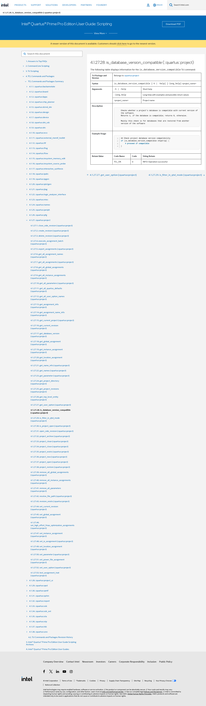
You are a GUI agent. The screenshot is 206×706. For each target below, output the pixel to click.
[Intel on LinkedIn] (58, 672)
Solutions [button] (52, 5)
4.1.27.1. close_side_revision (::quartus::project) (52, 225)
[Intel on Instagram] (71, 672)
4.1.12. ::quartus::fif (37, 143)
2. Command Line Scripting (37, 66)
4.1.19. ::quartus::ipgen (39, 179)
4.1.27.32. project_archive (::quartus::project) (50, 436)
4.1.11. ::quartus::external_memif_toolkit (47, 138)
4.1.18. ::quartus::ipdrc (38, 174)
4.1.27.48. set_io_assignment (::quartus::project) (52, 541)
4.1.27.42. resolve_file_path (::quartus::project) (51, 496)
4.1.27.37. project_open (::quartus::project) (49, 462)
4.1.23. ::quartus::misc (38, 199)
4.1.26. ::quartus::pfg (38, 215)
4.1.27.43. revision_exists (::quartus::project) (50, 501)
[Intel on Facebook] (44, 672)
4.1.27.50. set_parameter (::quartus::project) (50, 554)
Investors (100, 661)
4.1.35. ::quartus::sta (38, 616)
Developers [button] (69, 5)
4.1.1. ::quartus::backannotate (42, 86)
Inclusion (151, 661)
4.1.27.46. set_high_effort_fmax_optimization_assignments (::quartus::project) (52, 525)
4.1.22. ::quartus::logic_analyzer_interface (47, 194)
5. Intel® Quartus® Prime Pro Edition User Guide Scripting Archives (51, 643)
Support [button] (36, 5)
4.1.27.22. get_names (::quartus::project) (48, 370)
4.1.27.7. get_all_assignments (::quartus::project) (52, 262)
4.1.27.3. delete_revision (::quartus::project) (50, 236)
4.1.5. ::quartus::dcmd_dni (40, 107)
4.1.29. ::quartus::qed (38, 585)
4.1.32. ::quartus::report (39, 601)
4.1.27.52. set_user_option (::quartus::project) (51, 567)
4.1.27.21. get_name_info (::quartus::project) (50, 365)
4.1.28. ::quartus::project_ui (41, 580)
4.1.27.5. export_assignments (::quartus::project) (52, 249)
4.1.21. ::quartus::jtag (38, 189)
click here (122, 43)
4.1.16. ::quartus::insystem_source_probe (47, 163)
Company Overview (53, 661)
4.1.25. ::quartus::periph (39, 210)
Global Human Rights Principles (140, 694)
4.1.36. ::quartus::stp (38, 621)
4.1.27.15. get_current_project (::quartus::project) (52, 320)
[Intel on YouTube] (64, 672)
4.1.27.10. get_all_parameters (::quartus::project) (52, 283)
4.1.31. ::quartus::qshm (39, 596)
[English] (157, 5)
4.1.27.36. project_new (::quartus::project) (49, 456)
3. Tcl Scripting (32, 71)
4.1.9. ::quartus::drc (37, 127)
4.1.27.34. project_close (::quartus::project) (49, 446)
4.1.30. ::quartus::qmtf (38, 591)
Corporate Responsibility (131, 661)
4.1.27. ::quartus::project (39, 220)
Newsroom (87, 661)
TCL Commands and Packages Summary (46, 81)
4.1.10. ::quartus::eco (38, 133)
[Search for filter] (51, 54)
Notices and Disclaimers (153, 692)
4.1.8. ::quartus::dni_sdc (39, 122)
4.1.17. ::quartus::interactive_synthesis (46, 169)
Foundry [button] (101, 5)
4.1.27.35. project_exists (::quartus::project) (50, 451)
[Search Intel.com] (189, 5)
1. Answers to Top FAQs (36, 61)
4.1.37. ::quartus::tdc (38, 626)
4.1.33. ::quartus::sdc (38, 606)
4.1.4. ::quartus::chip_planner (42, 102)
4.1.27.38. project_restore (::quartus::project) (50, 467)
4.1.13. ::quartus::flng (38, 148)
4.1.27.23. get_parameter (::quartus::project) (50, 375)
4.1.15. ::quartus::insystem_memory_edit (47, 158)
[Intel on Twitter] (51, 672)
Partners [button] (86, 5)
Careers (112, 661)
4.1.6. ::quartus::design (39, 112)
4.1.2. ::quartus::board (38, 91)
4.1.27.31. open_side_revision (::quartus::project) (52, 431)
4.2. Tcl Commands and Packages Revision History (50, 637)
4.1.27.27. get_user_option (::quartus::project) (51, 405)
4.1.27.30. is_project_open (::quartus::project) (50, 426)
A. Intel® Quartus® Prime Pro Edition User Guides (47, 649)
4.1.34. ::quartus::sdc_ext (40, 611)
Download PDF (173, 24)
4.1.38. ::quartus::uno (38, 632)
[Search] (171, 5)
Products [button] (20, 5)
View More (101, 33)
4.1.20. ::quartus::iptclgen (40, 184)
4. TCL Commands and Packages (40, 76)
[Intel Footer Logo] (27, 678)
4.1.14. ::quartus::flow (38, 153)
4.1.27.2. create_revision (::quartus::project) (50, 230)
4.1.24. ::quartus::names (39, 205)
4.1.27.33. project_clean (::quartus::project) (49, 441)
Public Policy (165, 661)
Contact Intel (72, 661)
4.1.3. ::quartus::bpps (38, 97)
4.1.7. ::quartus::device (39, 117)
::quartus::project (131, 75)
